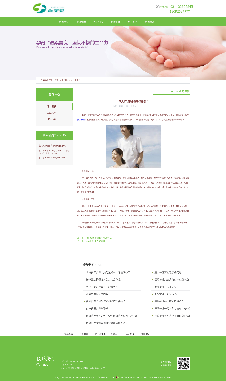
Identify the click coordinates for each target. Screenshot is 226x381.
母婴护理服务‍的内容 (97, 294)
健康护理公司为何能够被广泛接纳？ (105, 301)
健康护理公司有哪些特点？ (169, 301)
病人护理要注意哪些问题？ (169, 272)
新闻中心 (66, 80)
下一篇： (91, 241)
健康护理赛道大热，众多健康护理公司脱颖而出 (112, 315)
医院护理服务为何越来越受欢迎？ (172, 279)
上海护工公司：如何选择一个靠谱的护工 (108, 272)
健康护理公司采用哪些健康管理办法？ (107, 323)
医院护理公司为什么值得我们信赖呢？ (175, 315)
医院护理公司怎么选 (165, 294)
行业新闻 (77, 80)
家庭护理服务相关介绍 (166, 287)
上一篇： (95, 238)
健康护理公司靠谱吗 (97, 308)
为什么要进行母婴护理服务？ (102, 287)
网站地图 (147, 377)
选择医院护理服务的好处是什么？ (104, 279)
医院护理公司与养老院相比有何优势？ (175, 308)
